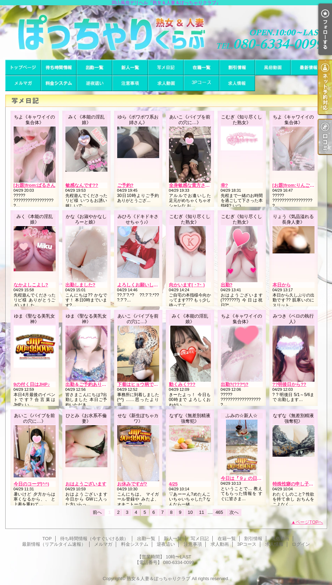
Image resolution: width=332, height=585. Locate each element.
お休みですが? (132, 484)
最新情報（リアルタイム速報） (308, 67)
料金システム (59, 83)
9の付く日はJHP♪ (32, 384)
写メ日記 (166, 67)
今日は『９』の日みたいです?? (253, 478)
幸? (224, 185)
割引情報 (237, 67)
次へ (234, 512)
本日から (282, 284)
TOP (23, 67)
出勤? (227, 284)
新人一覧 (130, 67)
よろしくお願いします (140, 284)
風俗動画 (273, 67)
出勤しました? (80, 284)
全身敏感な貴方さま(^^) (193, 185)
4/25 (173, 484)
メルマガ (23, 83)
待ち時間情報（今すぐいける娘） (59, 67)
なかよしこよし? (31, 284)
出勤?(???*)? (234, 384)
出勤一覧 (94, 67)
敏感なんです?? (81, 185)
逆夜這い (94, 83)
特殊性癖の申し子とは (295, 484)
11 (201, 512)
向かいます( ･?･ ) (187, 284)
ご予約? (125, 185)
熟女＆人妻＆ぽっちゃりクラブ (158, 578)
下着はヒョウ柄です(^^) (142, 384)
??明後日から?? (289, 384)
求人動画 (166, 83)
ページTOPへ (309, 522)
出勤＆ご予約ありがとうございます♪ (103, 384)
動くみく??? (182, 384)
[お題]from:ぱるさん (35, 185)
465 (219, 512)
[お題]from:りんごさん (296, 185)
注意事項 (130, 83)
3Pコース (201, 83)
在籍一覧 (201, 67)
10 (190, 512)
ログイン (301, 544)
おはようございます (85, 484)
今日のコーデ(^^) (31, 484)
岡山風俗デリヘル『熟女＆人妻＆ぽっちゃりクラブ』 (166, 32)
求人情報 (237, 83)
